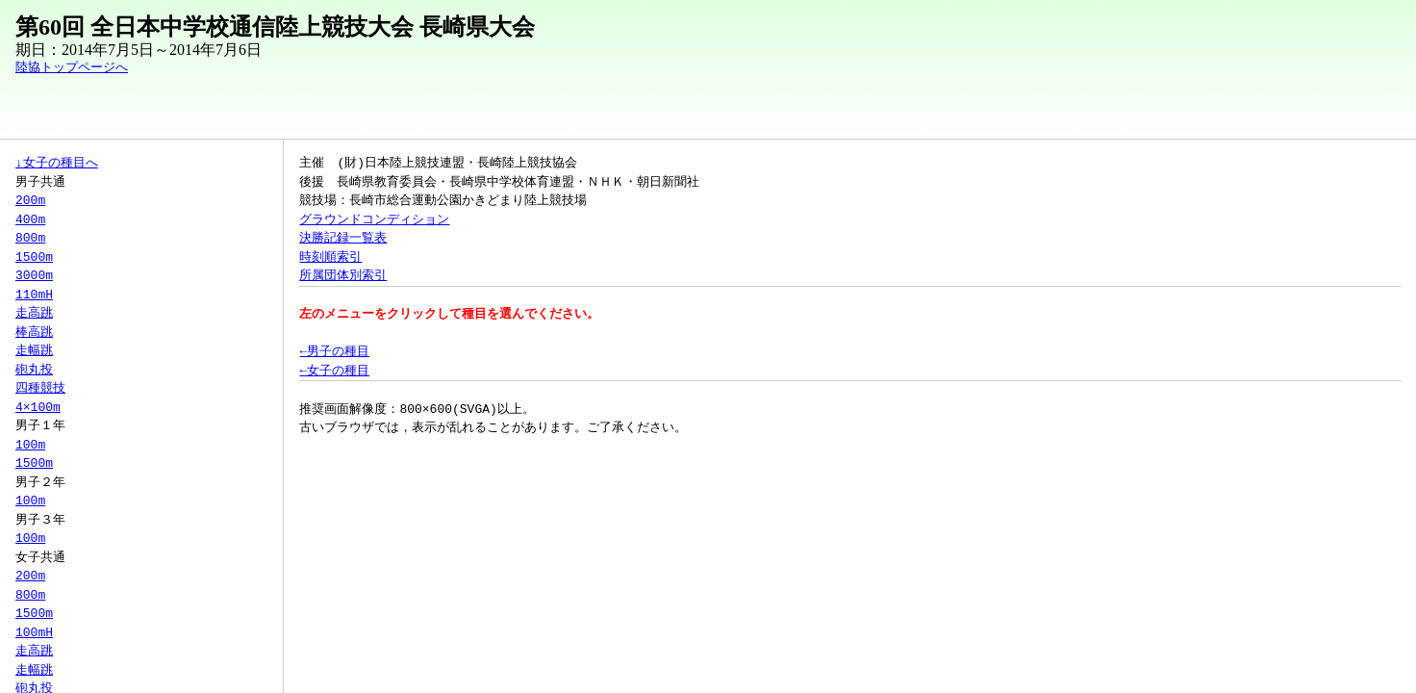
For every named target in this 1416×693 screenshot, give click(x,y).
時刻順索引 (330, 257)
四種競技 (40, 388)
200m (30, 200)
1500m (34, 257)
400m (30, 219)
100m (30, 444)
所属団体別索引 (343, 275)
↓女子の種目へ (56, 162)
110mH (34, 294)
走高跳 (34, 312)
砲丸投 (34, 369)
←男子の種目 (334, 351)
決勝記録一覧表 (343, 237)
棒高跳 (34, 332)
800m (30, 237)
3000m (34, 275)
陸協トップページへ (71, 67)
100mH (34, 632)
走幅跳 (34, 350)
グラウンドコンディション (374, 219)
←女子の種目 (334, 370)
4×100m (38, 407)
